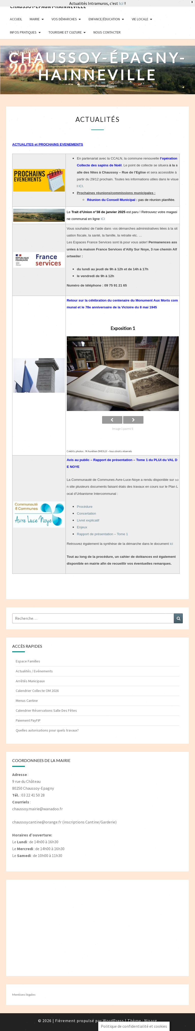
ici (171, 544)
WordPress (113, 1020)
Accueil (16, 19)
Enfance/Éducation (104, 19)
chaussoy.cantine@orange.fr (36, 821)
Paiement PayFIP (28, 720)
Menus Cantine (27, 700)
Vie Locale (140, 19)
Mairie (35, 19)
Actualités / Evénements (34, 671)
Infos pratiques (23, 32)
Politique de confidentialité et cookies (134, 1026)
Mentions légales (24, 994)
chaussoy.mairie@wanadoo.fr (37, 808)
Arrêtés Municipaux (30, 681)
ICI (80, 186)
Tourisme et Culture (65, 32)
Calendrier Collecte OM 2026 (37, 690)
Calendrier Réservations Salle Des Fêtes (46, 710)
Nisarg (150, 1020)
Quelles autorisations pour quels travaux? (47, 730)
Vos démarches (64, 19)
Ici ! (122, 3)
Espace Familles (28, 661)
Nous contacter (107, 32)
